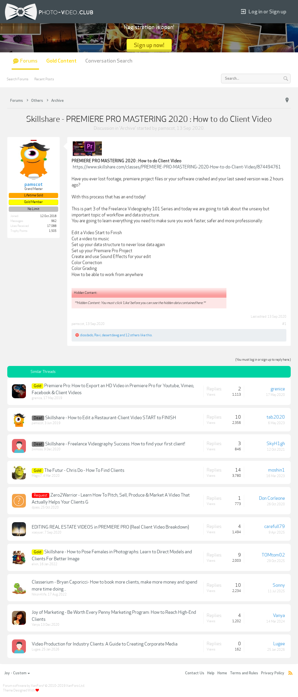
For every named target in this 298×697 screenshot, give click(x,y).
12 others (132, 335)
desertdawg (110, 335)
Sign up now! (149, 45)
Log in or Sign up (263, 12)
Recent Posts (44, 79)
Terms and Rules (244, 673)
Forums (29, 61)
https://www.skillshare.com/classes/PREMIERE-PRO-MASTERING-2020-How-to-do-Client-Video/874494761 (177, 167)
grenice (37, 398)
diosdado (86, 335)
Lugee (36, 649)
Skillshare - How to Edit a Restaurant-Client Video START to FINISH (110, 418)
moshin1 (276, 470)
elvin (35, 564)
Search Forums (18, 79)
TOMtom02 (273, 555)
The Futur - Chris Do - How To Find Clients (84, 470)
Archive (127, 128)
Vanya (36, 625)
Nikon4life (39, 594)
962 (53, 221)
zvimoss (37, 449)
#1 (284, 324)
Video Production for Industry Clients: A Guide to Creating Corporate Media (105, 644)
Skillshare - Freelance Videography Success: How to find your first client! (115, 444)
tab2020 (276, 417)
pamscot (166, 128)
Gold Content (61, 61)
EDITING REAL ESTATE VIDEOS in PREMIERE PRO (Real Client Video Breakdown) (110, 527)
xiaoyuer (37, 532)
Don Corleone (272, 498)
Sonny (279, 585)
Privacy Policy (272, 673)
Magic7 (37, 476)
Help (210, 673)
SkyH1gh (276, 444)
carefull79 (274, 526)
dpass (36, 507)
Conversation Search (108, 61)
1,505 (52, 231)
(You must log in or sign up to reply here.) (263, 360)
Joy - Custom (17, 673)
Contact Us (194, 673)
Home (222, 673)
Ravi (97, 335)
